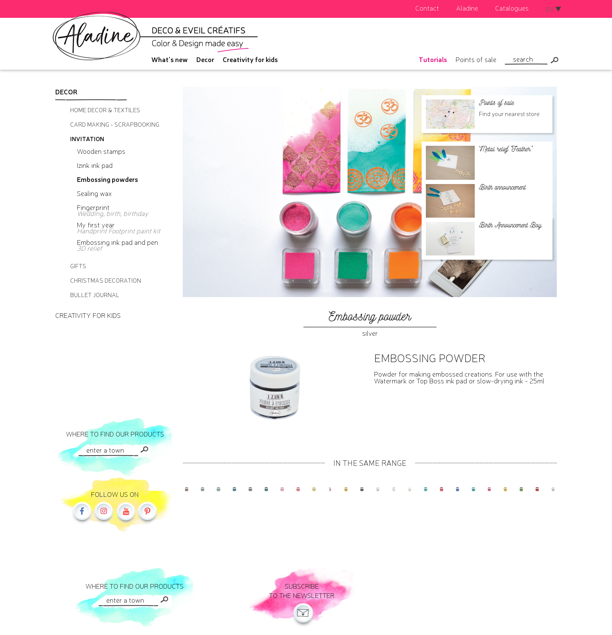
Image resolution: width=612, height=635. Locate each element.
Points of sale (476, 59)
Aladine (467, 7)
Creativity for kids (250, 59)
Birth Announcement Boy (510, 225)
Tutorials (433, 59)
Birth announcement (502, 187)
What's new (169, 59)
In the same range (369, 462)
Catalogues (512, 7)
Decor (205, 59)
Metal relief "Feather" (505, 149)
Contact (427, 7)
